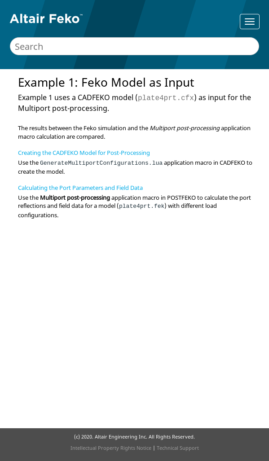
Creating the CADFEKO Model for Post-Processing (84, 153)
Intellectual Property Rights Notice (111, 447)
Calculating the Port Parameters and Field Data (80, 188)
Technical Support (178, 447)
